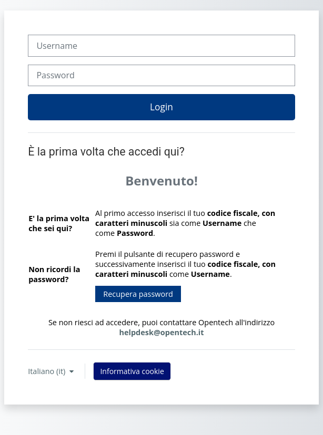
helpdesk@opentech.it (161, 332)
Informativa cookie (132, 371)
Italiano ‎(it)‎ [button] (47, 371)
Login (161, 106)
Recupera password (138, 294)
